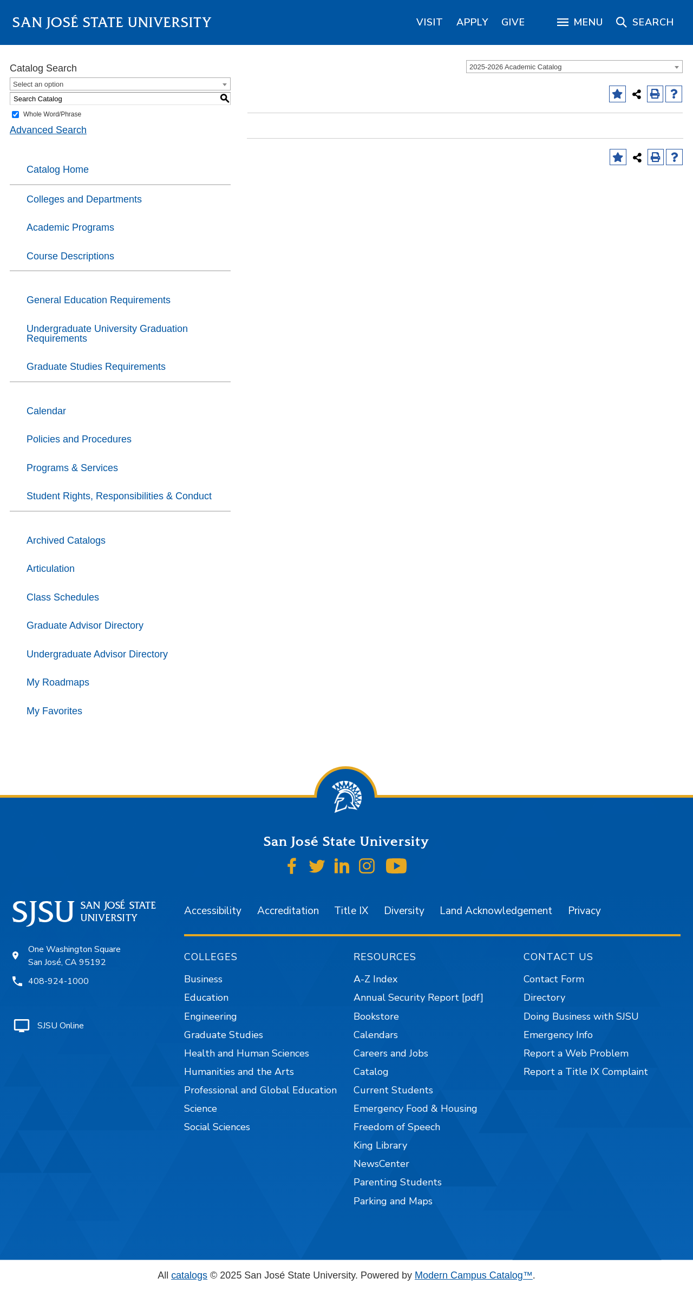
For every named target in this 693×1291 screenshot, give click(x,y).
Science (200, 1108)
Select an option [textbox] (38, 84)
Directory (544, 997)
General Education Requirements (99, 300)
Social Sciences (217, 1126)
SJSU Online (60, 1026)
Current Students (393, 1090)
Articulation (51, 568)
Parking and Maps (393, 1201)
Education (206, 997)
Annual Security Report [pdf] (418, 997)
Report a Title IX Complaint (586, 1071)
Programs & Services (72, 467)
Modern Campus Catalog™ (474, 1275)
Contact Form (554, 979)
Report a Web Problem (576, 1053)
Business (203, 979)
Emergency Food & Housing (416, 1108)
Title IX (351, 911)
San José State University (112, 22)
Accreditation (288, 911)
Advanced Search (48, 130)
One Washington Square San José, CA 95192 (74, 955)
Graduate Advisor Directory (85, 625)
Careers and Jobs (391, 1053)
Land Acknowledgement (496, 911)
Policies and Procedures (79, 439)
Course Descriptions (70, 256)
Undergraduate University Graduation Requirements (107, 333)
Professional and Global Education (260, 1090)
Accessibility (212, 911)
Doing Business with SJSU (581, 1016)
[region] (429, 22)
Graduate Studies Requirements (96, 366)
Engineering (210, 1016)
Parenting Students (398, 1182)
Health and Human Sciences (246, 1053)
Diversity (404, 911)
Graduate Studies (223, 1034)
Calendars (376, 1034)
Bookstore (376, 1016)
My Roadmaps (58, 682)
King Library (380, 1145)
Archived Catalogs (66, 540)
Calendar (46, 411)
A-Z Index (375, 979)
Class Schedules (63, 597)
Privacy (584, 911)
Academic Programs (70, 227)
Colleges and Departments (84, 199)
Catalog (371, 1071)
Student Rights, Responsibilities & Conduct (119, 496)
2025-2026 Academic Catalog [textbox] (515, 67)
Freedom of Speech (397, 1126)
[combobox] (574, 66)
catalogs (189, 1275)
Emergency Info (558, 1034)
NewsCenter (381, 1163)
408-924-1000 (58, 981)
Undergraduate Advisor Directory (97, 654)
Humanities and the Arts (239, 1071)
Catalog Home (58, 169)
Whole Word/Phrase (52, 114)
